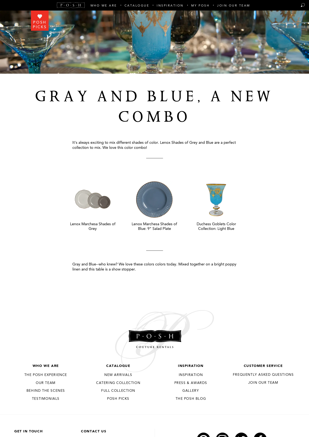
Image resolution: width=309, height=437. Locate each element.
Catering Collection (118, 383)
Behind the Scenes (46, 391)
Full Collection (118, 391)
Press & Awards (190, 383)
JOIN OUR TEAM (263, 383)
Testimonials (46, 399)
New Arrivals (118, 375)
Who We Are (46, 366)
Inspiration (191, 366)
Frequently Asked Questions (263, 375)
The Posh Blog (190, 399)
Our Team (46, 383)
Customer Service (263, 366)
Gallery (190, 391)
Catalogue (118, 366)
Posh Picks (118, 399)
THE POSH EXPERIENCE (45, 375)
